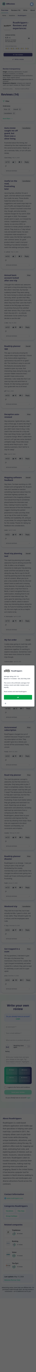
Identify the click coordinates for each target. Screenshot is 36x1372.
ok (18, 697)
